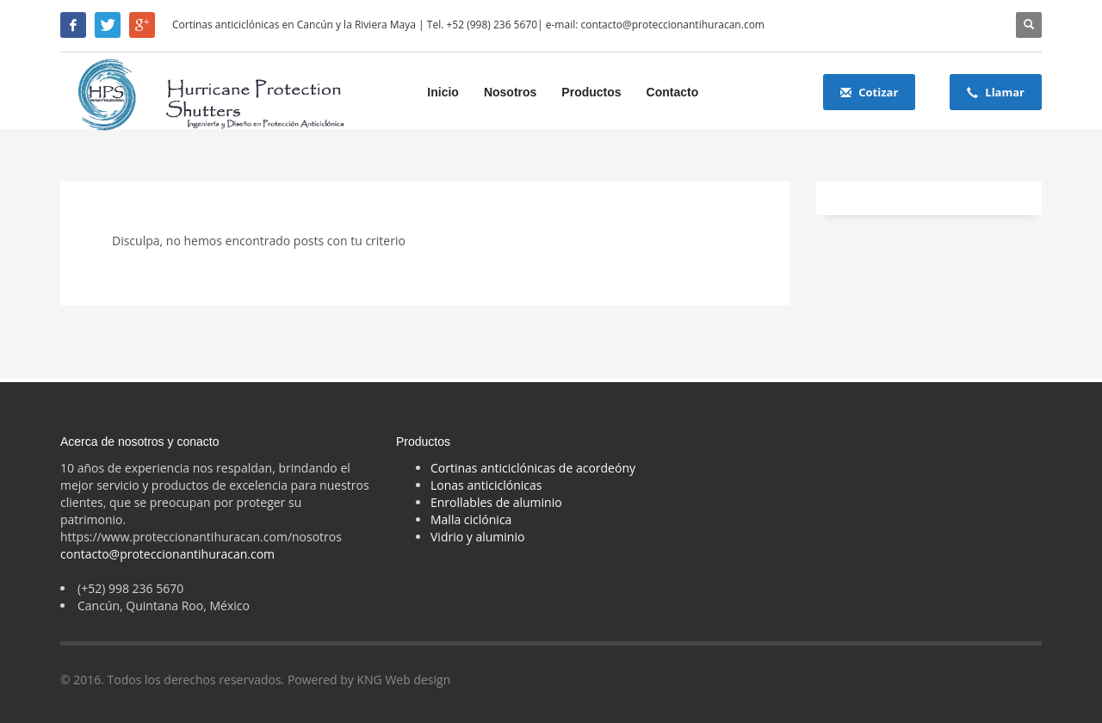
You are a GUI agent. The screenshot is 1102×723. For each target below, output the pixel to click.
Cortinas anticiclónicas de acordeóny (532, 468)
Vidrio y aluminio (477, 536)
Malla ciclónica (470, 519)
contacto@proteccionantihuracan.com (167, 554)
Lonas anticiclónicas (486, 485)
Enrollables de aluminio (496, 502)
